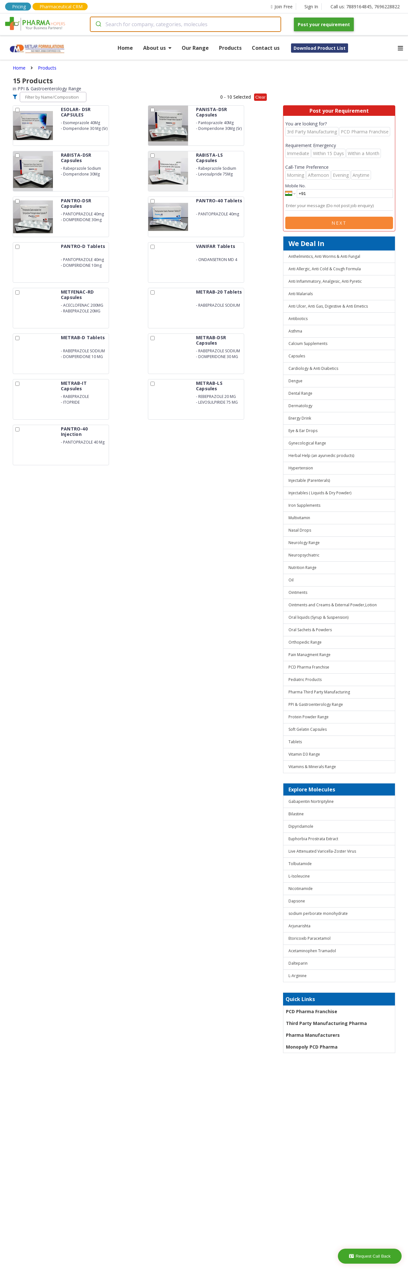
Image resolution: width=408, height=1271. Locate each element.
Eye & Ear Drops (302, 430)
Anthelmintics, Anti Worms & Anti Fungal (324, 256)
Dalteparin (298, 963)
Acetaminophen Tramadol (312, 950)
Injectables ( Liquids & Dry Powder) (319, 493)
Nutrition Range (302, 567)
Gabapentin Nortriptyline (311, 801)
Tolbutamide (300, 863)
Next (339, 223)
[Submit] (98, 24)
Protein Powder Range (308, 717)
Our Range (195, 47)
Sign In (311, 7)
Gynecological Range (307, 443)
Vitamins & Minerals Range (312, 766)
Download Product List (320, 48)
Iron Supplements (304, 505)
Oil (291, 580)
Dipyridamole (300, 826)
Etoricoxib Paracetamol (309, 938)
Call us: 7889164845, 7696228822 (365, 7)
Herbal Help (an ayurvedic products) (321, 455)
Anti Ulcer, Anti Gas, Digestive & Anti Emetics (328, 306)
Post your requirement (324, 24)
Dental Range (300, 393)
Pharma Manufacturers (313, 1035)
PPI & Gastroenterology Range (315, 704)
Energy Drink (299, 418)
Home (125, 47)
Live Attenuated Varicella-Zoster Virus (322, 851)
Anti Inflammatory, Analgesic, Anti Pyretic (325, 281)
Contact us (266, 47)
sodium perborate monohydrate (318, 913)
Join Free (282, 6)
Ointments (297, 592)
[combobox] (185, 24)
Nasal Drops (299, 530)
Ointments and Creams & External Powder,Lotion (332, 605)
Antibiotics (298, 318)
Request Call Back (370, 1256)
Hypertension (300, 468)
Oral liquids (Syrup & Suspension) (318, 617)
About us (157, 47)
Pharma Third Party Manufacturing (319, 692)
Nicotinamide (300, 888)
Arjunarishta (299, 926)
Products (230, 47)
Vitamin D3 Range (304, 754)
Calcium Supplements (307, 343)
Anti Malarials (300, 293)
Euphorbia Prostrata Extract (313, 838)
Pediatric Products (305, 679)
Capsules (296, 356)
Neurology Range (304, 542)
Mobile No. (295, 186)
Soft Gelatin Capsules (307, 729)
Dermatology (300, 405)
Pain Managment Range (309, 654)
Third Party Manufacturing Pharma (326, 1023)
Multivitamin (299, 517)
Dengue (295, 381)
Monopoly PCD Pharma (312, 1047)
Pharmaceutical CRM (61, 7)
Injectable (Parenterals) (309, 480)
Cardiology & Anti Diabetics (313, 368)
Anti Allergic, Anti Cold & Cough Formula (324, 269)
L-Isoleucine (299, 876)
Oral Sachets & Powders (310, 629)
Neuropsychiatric (303, 555)
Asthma (295, 331)
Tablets (295, 741)
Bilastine (296, 814)
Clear (260, 97)
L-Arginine (297, 975)
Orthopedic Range (305, 642)
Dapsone (296, 901)
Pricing (19, 7)
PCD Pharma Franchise (308, 667)
